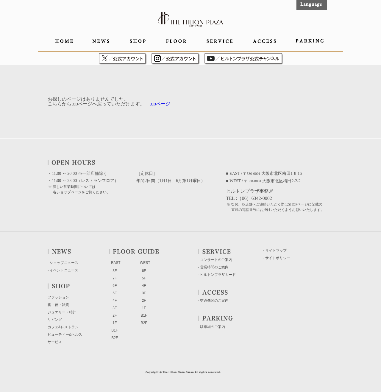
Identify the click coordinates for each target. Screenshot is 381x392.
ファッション (58, 297)
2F (115, 315)
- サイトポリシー (276, 258)
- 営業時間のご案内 (213, 267)
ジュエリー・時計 (62, 312)
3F (115, 308)
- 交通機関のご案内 (213, 300)
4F (115, 300)
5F (115, 293)
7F (115, 278)
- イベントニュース (63, 270)
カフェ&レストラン (63, 327)
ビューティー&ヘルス (65, 334)
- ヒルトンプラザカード (217, 275)
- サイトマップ (275, 250)
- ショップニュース (63, 263)
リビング (55, 320)
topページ (159, 103)
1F (115, 323)
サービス (55, 342)
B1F (114, 330)
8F (115, 271)
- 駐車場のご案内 (211, 327)
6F (115, 286)
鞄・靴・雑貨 (58, 305)
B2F (114, 338)
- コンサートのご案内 (215, 260)
